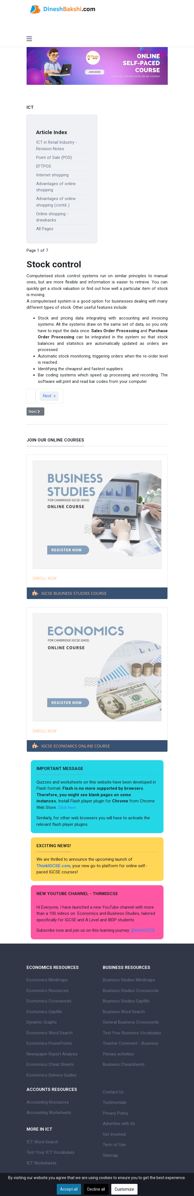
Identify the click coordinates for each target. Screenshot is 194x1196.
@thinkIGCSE (143, 930)
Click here (67, 807)
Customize (124, 1189)
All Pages (44, 228)
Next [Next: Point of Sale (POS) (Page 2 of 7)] (49, 395)
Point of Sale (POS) (54, 157)
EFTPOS (43, 166)
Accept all (69, 1189)
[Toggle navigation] (29, 39)
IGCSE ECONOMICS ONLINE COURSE (75, 746)
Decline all (96, 1189)
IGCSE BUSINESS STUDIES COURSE (73, 593)
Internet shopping (52, 174)
